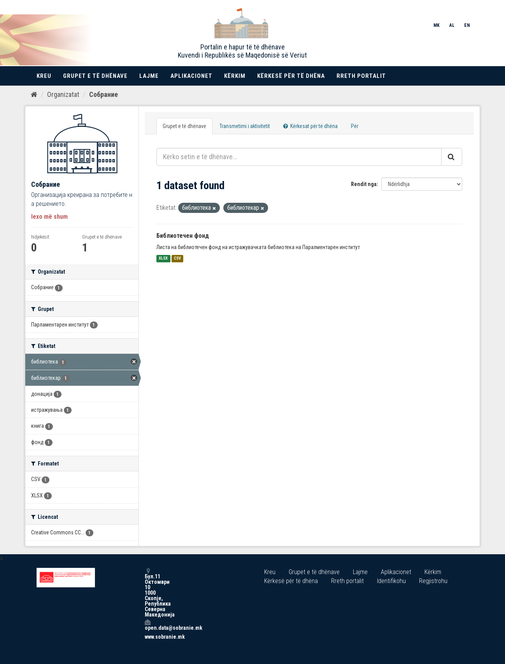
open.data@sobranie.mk (147, 625)
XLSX (163, 258)
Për (354, 126)
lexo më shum (49, 216)
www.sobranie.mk (147, 636)
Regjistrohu (433, 581)
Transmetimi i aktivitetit (244, 126)
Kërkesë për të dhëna (291, 75)
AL (451, 25)
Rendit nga (364, 184)
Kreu (44, 75)
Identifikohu (391, 581)
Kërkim (234, 75)
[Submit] (451, 157)
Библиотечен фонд (182, 235)
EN (467, 25)
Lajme (149, 75)
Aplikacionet (191, 75)
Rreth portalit (361, 75)
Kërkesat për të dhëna (310, 126)
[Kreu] (34, 94)
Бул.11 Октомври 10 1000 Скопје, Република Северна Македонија (147, 592)
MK (436, 25)
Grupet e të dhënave (95, 75)
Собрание (103, 94)
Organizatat (63, 94)
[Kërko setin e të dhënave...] (299, 157)
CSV (177, 258)
